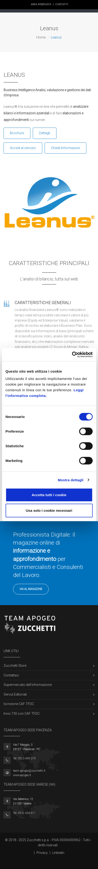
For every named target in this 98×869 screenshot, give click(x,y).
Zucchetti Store (15, 665)
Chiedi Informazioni (65, 148)
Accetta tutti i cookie (49, 495)
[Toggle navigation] (88, 17)
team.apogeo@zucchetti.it (29, 770)
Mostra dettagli (70, 480)
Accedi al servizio (23, 148)
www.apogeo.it (22, 775)
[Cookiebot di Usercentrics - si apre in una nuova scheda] (72, 355)
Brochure (17, 133)
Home (41, 37)
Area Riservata (42, 4)
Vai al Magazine (30, 589)
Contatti (61, 4)
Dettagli (44, 133)
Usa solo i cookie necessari (49, 510)
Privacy (42, 853)
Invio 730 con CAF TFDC (22, 713)
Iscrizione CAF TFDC (19, 704)
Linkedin (58, 853)
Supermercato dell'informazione (28, 685)
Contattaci (11, 675)
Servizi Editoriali (15, 694)
